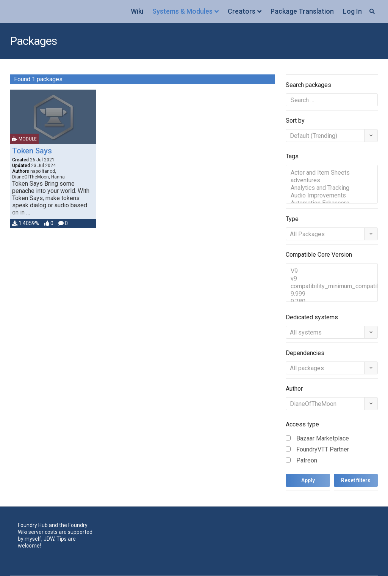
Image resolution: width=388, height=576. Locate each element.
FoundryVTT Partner (322, 449)
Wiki (137, 11)
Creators (241, 11)
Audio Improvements (332, 195)
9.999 (332, 294)
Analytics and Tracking (332, 188)
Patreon (306, 460)
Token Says (32, 150)
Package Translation (302, 11)
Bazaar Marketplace (322, 438)
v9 (332, 278)
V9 (332, 271)
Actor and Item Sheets (332, 173)
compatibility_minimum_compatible (332, 286)
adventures (332, 180)
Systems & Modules (182, 11)
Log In (352, 11)
